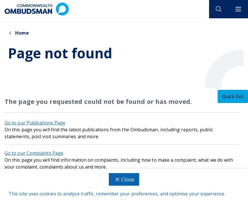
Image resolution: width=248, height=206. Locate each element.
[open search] (219, 9)
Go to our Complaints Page (34, 153)
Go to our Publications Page (35, 123)
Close (124, 179)
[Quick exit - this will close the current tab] (233, 96)
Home (18, 33)
